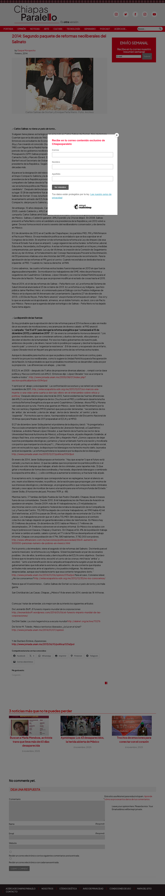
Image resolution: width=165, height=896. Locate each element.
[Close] (117, 135)
